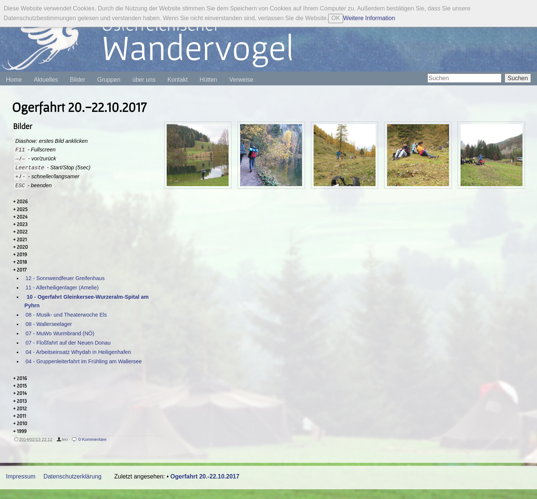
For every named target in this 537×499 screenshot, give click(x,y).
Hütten (208, 79)
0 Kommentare (92, 439)
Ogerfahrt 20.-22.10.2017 (204, 476)
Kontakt (177, 79)
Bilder (77, 79)
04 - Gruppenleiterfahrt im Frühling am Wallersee (84, 361)
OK (336, 18)
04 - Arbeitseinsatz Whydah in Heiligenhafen (78, 352)
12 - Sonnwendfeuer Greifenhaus (65, 278)
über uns (144, 79)
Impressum (20, 476)
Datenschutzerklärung (73, 476)
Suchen (518, 78)
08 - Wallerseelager (49, 324)
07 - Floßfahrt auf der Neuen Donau (68, 343)
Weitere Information (369, 18)
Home (14, 79)
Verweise (241, 79)
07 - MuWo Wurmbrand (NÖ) (60, 333)
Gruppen (108, 79)
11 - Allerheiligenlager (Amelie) (62, 288)
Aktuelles (46, 79)
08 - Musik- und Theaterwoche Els (66, 315)
